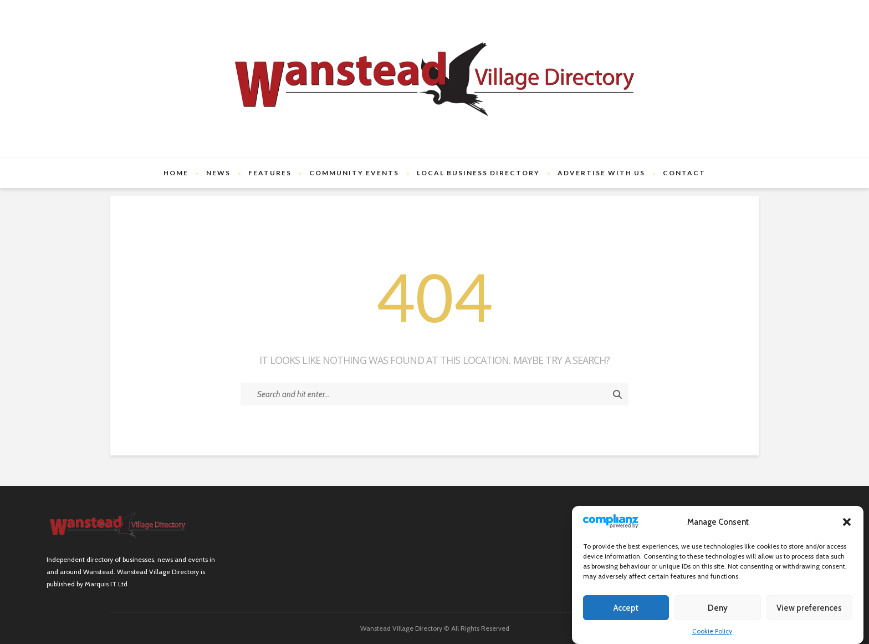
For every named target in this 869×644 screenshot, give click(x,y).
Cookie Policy (712, 631)
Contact (684, 173)
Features (270, 173)
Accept (626, 608)
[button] (846, 522)
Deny (718, 608)
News (218, 173)
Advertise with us (601, 173)
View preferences (809, 608)
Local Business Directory (478, 173)
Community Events (354, 173)
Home (175, 173)
